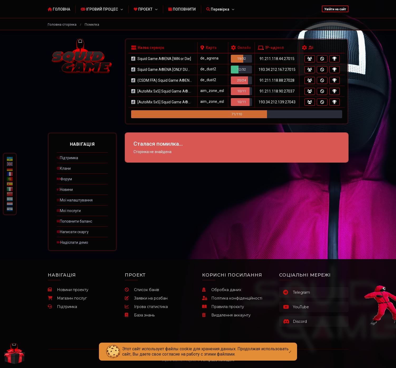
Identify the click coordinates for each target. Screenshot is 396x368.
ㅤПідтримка (67, 158)
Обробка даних (221, 289)
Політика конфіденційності (232, 298)
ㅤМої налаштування (75, 200)
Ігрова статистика (146, 306)
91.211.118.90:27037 (277, 91)
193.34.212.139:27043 (277, 102)
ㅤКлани (64, 168)
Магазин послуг (67, 298)
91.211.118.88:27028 (277, 80)
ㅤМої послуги (69, 211)
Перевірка (217, 9)
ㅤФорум (64, 179)
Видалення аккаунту (226, 315)
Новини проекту (68, 289)
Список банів (142, 289)
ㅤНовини (65, 189)
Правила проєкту (223, 306)
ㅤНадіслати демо (72, 242)
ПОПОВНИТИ (182, 9)
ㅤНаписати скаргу (73, 232)
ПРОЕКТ (143, 9)
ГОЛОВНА (59, 9)
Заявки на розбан (146, 298)
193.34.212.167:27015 (277, 69)
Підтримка (62, 306)
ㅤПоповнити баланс (74, 221)
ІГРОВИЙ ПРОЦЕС (99, 9)
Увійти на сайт (335, 9)
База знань (140, 315)
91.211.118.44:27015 (277, 59)
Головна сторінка (62, 24)
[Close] (290, 347)
